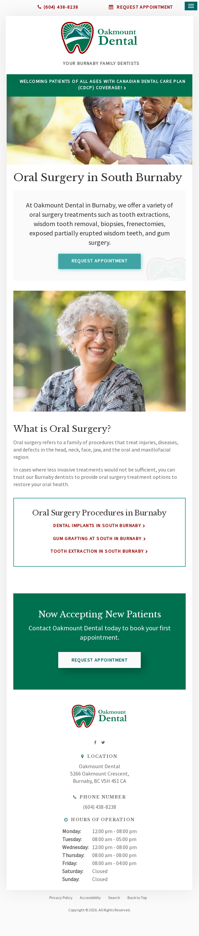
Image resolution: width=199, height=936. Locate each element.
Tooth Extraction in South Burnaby (97, 554)
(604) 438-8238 (61, 7)
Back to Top (137, 900)
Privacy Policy (61, 900)
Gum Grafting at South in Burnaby (97, 542)
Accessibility (90, 900)
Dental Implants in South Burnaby (97, 529)
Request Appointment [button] (144, 7)
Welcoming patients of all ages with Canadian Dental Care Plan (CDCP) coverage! (103, 87)
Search (114, 900)
